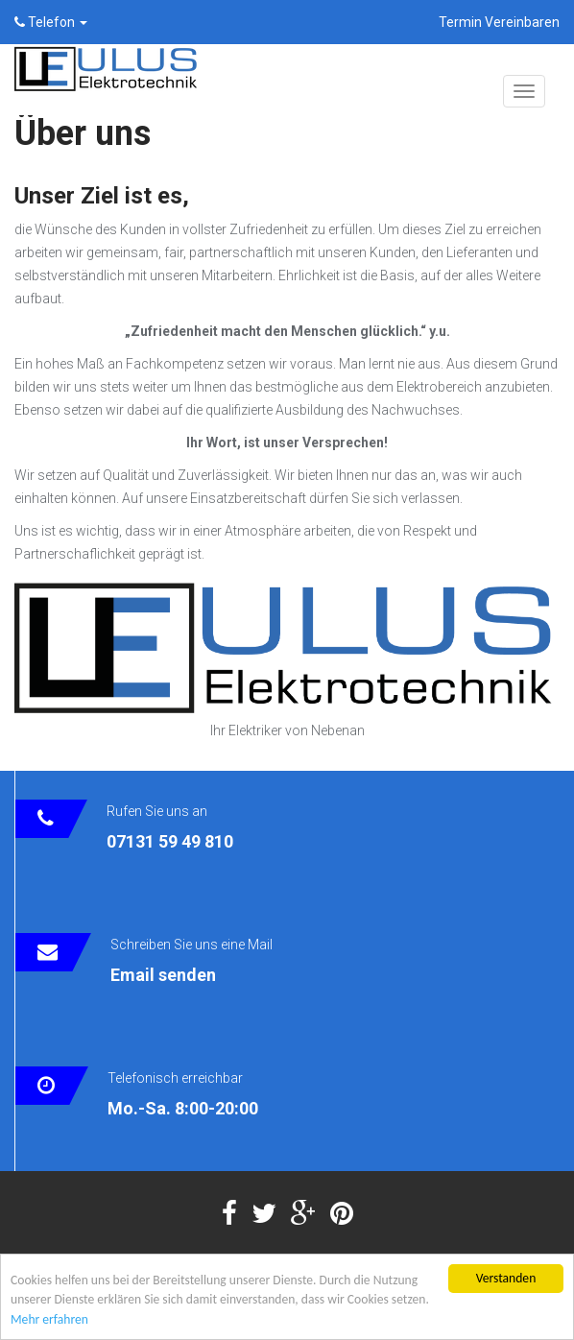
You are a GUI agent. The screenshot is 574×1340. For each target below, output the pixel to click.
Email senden (163, 975)
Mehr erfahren (49, 1320)
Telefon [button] (50, 22)
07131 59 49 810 (170, 841)
